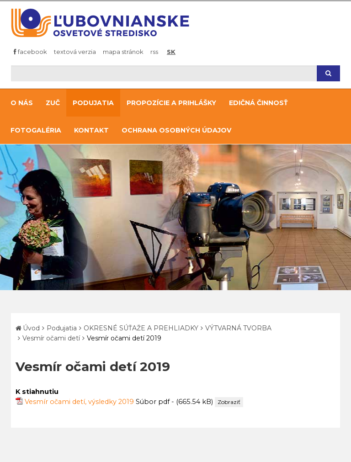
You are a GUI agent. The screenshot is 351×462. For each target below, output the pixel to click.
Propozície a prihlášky (171, 103)
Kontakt (91, 130)
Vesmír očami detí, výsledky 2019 (79, 402)
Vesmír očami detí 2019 (124, 338)
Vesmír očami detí (51, 338)
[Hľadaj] (163, 73)
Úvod (31, 328)
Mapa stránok (123, 51)
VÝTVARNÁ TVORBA (238, 328)
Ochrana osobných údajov (176, 130)
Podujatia (93, 103)
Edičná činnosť (258, 103)
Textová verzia (75, 51)
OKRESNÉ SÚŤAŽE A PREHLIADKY (141, 328)
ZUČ (53, 103)
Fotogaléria (36, 130)
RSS (154, 51)
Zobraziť (229, 401)
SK (171, 51)
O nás (22, 103)
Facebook (30, 51)
